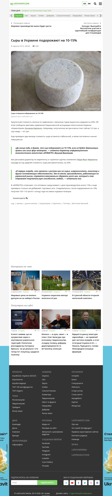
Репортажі (76, 399)
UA (84, 3)
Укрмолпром (44, 197)
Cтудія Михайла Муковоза (80, 487)
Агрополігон (17, 373)
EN (89, 3)
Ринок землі (89, 15)
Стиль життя (77, 388)
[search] (95, 4)
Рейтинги (76, 381)
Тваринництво (18, 397)
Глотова (66, 197)
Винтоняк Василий (80, 197)
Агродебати (77, 392)
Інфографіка (17, 438)
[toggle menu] (100, 4)
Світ (26, 15)
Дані (14, 414)
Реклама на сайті (49, 422)
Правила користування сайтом (85, 425)
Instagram (46, 448)
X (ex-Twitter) (47, 456)
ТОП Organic (17, 384)
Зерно (33, 15)
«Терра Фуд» (81, 154)
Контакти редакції (79, 429)
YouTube (45, 441)
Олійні (41, 15)
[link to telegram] (66, 476)
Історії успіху (77, 384)
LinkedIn (45, 452)
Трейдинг (16, 401)
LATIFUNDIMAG (79, 443)
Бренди (15, 429)
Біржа (75, 438)
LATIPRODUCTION (80, 448)
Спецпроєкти (77, 377)
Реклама (47, 414)
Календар (16, 418)
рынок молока (31, 197)
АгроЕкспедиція (19, 377)
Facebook (46, 437)
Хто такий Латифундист (82, 422)
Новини (26, 286)
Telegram (46, 444)
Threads (45, 459)
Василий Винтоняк (64, 147)
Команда (75, 433)
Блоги (74, 373)
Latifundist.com (81, 414)
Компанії (16, 425)
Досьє (14, 422)
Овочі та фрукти (49, 396)
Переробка (77, 15)
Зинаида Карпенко (33, 123)
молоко (20, 197)
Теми (15, 389)
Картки (75, 396)
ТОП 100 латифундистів (22, 381)
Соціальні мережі (52, 433)
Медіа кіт (46, 418)
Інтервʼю (21, 325)
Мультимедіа (19, 434)
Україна (18, 15)
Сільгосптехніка (63, 15)
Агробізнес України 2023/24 (24, 369)
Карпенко (56, 197)
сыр (12, 197)
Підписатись (47, 476)
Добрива (50, 15)
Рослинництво (18, 393)
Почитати (77, 365)
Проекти (17, 365)
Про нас (75, 418)
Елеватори (46, 388)
